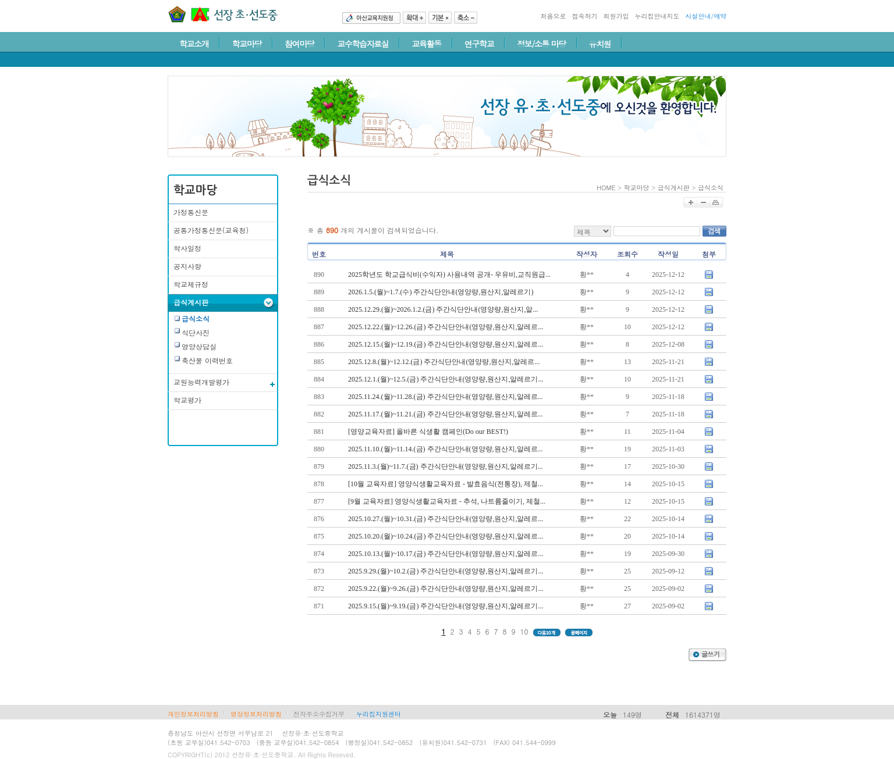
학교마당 (637, 187)
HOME (606, 187)
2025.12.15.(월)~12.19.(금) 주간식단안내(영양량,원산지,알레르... (445, 344)
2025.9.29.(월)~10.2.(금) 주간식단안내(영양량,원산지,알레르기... (445, 571)
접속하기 (584, 16)
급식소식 (710, 187)
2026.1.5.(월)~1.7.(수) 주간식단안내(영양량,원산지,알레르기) (440, 292)
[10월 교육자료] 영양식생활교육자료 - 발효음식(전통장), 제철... (445, 484)
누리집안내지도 (656, 16)
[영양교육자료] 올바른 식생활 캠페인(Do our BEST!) (428, 431)
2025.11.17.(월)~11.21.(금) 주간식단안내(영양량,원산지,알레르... (445, 414)
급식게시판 (674, 187)
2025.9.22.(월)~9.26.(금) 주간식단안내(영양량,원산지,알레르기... (445, 589)
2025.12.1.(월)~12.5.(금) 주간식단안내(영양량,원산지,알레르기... (445, 379)
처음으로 (553, 16)
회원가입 (616, 16)
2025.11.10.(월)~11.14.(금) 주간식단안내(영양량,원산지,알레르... (445, 449)
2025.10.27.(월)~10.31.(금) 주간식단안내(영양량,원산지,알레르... (445, 519)
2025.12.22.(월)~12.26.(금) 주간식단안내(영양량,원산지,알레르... (445, 327)
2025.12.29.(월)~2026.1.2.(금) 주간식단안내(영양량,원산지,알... (443, 309)
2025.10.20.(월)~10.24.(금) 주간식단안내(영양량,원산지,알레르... (445, 536)
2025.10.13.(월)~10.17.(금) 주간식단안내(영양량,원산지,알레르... (445, 554)
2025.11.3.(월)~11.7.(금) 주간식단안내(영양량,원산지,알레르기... (445, 466)
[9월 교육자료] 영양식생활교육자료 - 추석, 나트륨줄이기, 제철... (446, 501)
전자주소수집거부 (319, 714)
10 (524, 631)
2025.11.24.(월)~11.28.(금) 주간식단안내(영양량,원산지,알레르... (445, 397)
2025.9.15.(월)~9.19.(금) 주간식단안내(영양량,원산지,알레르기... (445, 606)
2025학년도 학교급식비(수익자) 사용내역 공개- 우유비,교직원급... (449, 274)
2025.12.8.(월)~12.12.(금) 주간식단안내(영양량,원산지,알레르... (444, 362)
